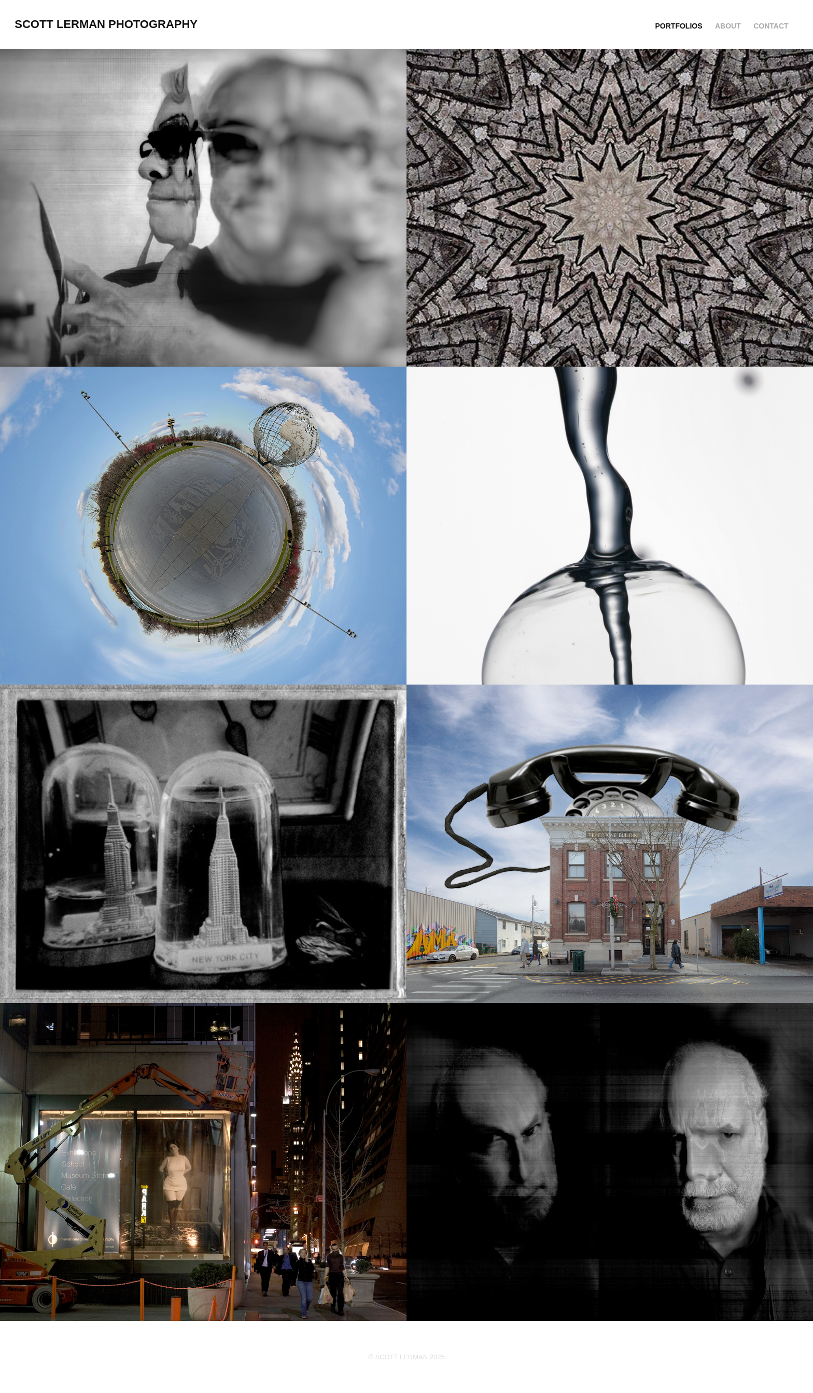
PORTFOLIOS (679, 26)
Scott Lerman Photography (106, 24)
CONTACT (770, 26)
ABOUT (728, 26)
